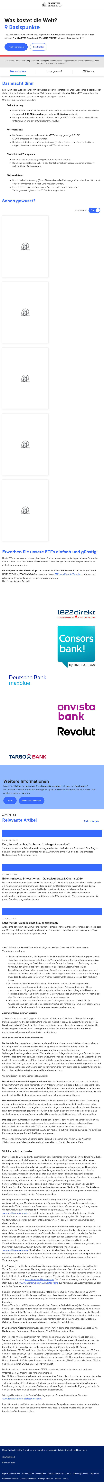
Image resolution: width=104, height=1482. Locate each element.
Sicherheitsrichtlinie (28, 1478)
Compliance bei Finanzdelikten (34, 1473)
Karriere (58, 1478)
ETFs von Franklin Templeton (69, 574)
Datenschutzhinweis (56, 1473)
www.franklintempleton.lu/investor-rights (38, 1282)
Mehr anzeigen (92, 821)
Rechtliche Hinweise (10, 1478)
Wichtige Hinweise (45, 1478)
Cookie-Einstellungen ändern (77, 1473)
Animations (80, 210)
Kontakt (10, 800)
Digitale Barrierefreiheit (11, 1473)
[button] (25, 246)
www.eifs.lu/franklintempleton (39, 1279)
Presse (65, 1478)
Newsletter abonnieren (31, 800)
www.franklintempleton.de (15, 1213)
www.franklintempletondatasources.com (22, 1398)
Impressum (95, 1473)
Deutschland (8, 1457)
